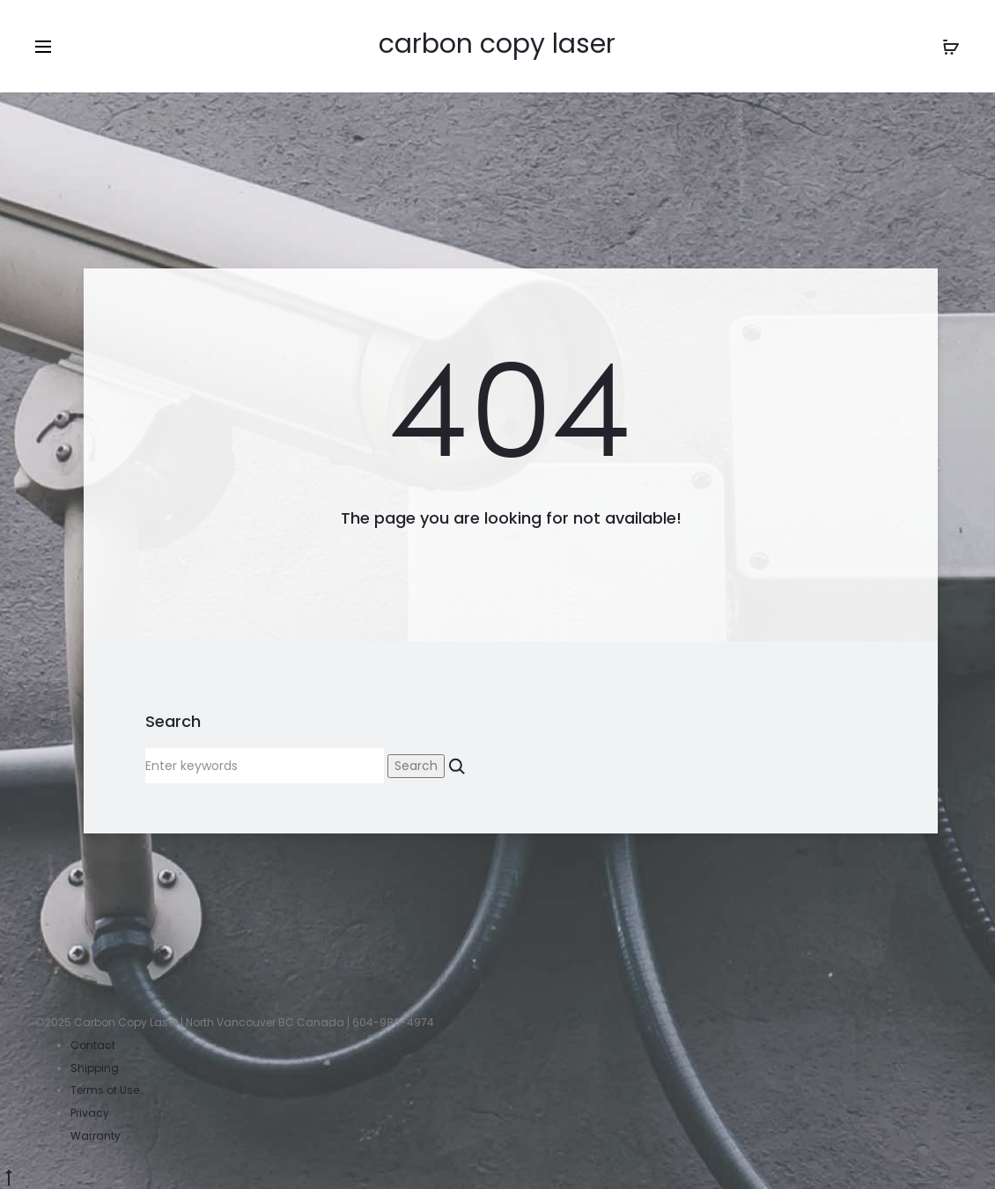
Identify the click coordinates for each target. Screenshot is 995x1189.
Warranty (95, 1135)
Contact (92, 1045)
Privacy (89, 1112)
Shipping (94, 1068)
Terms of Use (104, 1090)
